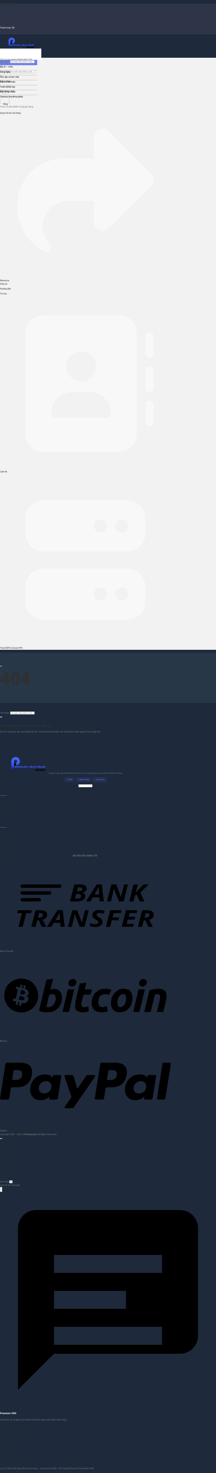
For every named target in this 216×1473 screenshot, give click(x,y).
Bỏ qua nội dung (8, 1)
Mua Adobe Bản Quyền (10, 841)
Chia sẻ (3, 284)
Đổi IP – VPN (6, 67)
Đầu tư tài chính (7, 91)
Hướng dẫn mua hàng (9, 814)
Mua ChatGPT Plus (8, 846)
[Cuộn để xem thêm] (1, 666)
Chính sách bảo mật (8, 804)
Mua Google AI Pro (8, 831)
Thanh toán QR (7, 27)
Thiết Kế (4, 87)
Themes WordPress (9, 96)
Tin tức (3, 293)
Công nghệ (5, 72)
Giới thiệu (4, 799)
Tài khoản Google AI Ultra (11, 836)
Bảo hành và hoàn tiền (9, 809)
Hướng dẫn (5, 288)
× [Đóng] (10, 1182)
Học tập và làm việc (9, 77)
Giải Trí (3, 82)
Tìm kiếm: (5, 713)
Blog (4, 104)
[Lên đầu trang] (1, 1138)
